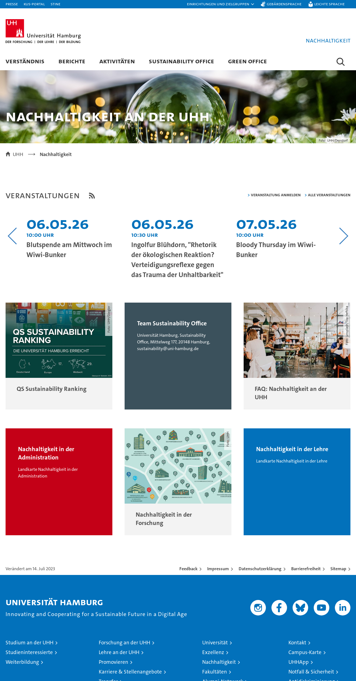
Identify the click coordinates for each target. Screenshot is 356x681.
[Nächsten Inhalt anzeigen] (343, 236)
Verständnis (25, 61)
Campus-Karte (305, 652)
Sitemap (338, 569)
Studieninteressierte (29, 652)
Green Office (247, 61)
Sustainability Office (181, 61)
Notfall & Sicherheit (311, 672)
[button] (221, 4)
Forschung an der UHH (124, 642)
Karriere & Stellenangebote (130, 672)
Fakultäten (214, 672)
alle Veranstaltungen (329, 195)
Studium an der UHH (29, 642)
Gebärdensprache (284, 4)
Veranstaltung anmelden (276, 195)
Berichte (71, 61)
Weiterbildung (22, 662)
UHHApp (298, 662)
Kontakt (297, 642)
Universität (215, 642)
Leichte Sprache (329, 4)
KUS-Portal (34, 4)
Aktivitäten (117, 61)
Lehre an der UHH (119, 652)
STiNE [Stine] (55, 4)
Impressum (218, 569)
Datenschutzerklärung (260, 569)
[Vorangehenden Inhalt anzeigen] (12, 236)
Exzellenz (213, 652)
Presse (12, 4)
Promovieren (113, 662)
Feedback (188, 569)
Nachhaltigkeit (219, 662)
